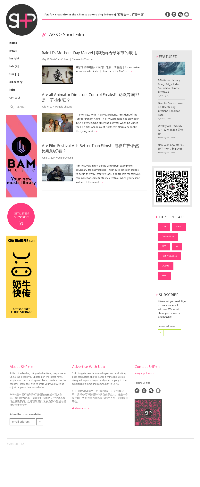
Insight (14, 58)
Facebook (167, 14)
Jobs (12, 90)
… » (130, 71)
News (13, 50)
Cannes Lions (168, 236)
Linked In (174, 14)
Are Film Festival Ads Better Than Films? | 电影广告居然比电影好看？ (90, 148)
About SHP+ (21, 367)
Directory (16, 82)
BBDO (164, 275)
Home (13, 43)
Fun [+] (14, 74)
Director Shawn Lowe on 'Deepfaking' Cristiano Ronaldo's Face (170, 109)
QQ (186, 14)
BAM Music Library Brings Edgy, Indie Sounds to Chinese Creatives (172, 78)
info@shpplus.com (144, 374)
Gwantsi (166, 266)
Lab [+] (14, 66)
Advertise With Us (88, 367)
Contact (14, 97)
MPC (164, 246)
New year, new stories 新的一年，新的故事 (171, 147)
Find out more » (80, 409)
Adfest (179, 227)
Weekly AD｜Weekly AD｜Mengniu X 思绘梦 (170, 130)
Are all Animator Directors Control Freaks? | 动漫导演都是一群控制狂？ (90, 97)
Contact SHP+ (148, 367)
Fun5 (164, 227)
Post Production (169, 256)
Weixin (180, 14)
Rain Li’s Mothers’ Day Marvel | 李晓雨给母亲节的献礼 (89, 53)
